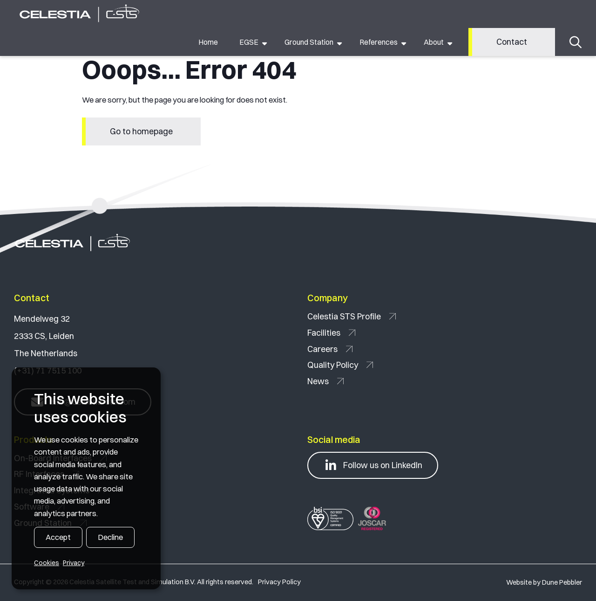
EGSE (248, 42)
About (434, 42)
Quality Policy (340, 364)
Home (208, 42)
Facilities (331, 332)
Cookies (46, 563)
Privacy (73, 563)
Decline (110, 537)
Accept (58, 537)
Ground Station (308, 42)
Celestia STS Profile (351, 316)
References (378, 42)
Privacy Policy (279, 582)
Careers (329, 349)
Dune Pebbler (562, 582)
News (325, 381)
